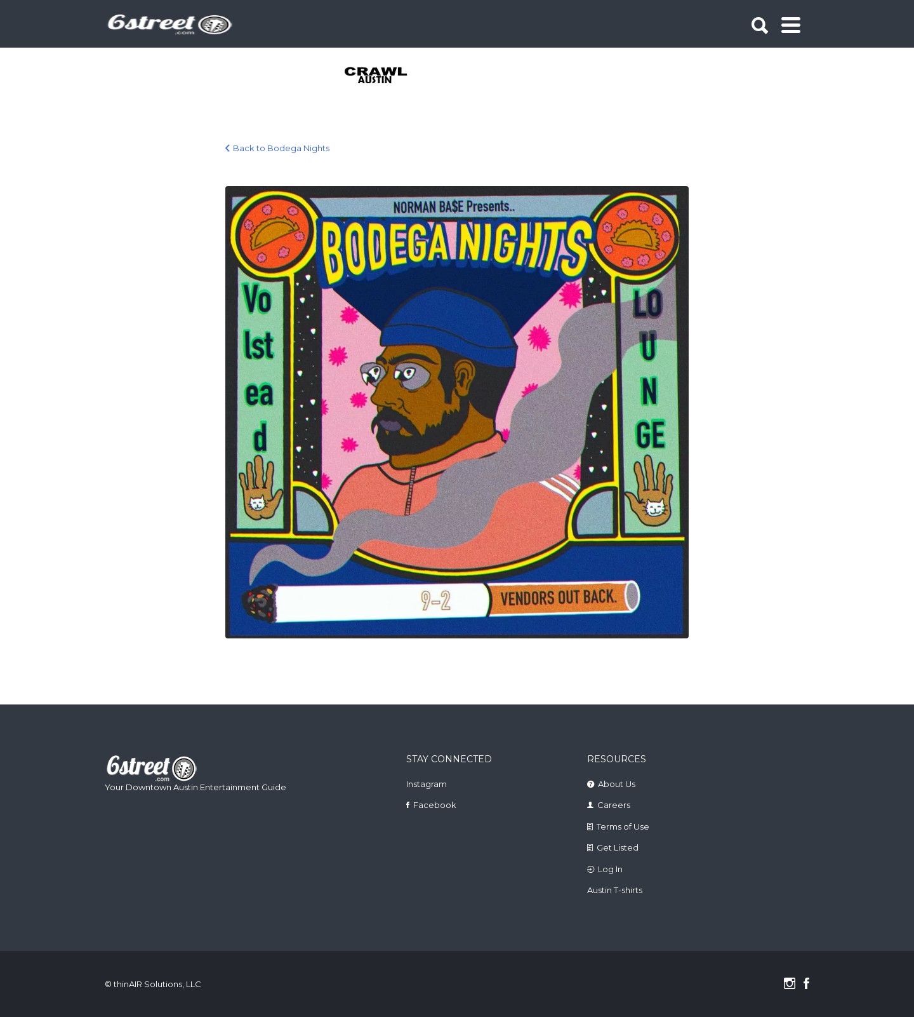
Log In (610, 869)
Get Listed (618, 847)
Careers (613, 805)
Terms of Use (623, 826)
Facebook (434, 805)
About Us (616, 784)
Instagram (426, 784)
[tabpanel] (383, 76)
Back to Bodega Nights (281, 148)
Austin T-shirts (614, 890)
